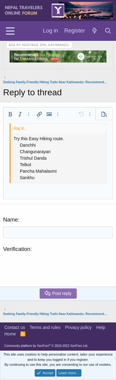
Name (10, 220)
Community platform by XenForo (46, 346)
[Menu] (10, 31)
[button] (10, 114)
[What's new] (94, 31)
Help (100, 327)
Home (10, 333)
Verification (16, 249)
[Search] (108, 31)
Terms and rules (45, 327)
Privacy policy (78, 327)
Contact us (14, 327)
